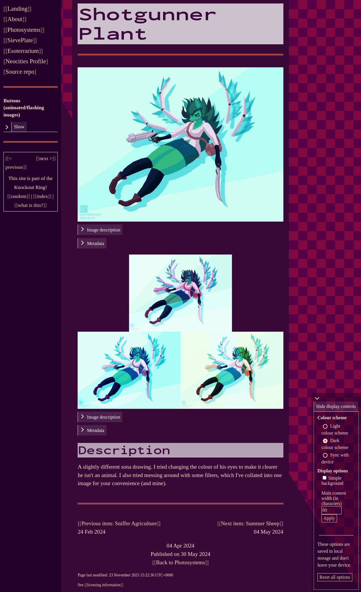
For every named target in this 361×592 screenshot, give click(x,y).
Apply (329, 518)
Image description (103, 229)
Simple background (332, 481)
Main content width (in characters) (333, 498)
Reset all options (334, 577)
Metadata (95, 243)
